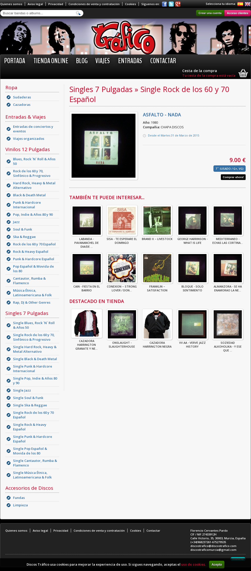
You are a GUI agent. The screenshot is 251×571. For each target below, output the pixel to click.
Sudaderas (22, 97)
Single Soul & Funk (28, 397)
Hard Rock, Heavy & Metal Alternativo (34, 185)
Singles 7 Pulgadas (26, 313)
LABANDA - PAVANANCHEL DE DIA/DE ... (86, 241)
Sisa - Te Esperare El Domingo (122, 239)
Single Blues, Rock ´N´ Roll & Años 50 (34, 325)
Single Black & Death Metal (35, 359)
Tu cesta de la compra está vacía (208, 75)
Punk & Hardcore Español (33, 259)
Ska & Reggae (24, 236)
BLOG (82, 61)
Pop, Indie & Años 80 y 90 (33, 214)
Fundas (19, 497)
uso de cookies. (193, 564)
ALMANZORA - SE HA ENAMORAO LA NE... (227, 286)
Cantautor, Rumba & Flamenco (29, 280)
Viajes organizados (28, 138)
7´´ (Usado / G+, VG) (229, 168)
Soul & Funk (22, 229)
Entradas (130, 61)
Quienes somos (11, 4)
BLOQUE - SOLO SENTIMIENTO (192, 286)
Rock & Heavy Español (30, 251)
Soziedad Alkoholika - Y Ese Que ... (227, 345)
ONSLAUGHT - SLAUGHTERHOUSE (122, 343)
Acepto (217, 564)
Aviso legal (35, 4)
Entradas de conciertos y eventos (33, 128)
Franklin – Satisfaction (157, 286)
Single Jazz (22, 390)
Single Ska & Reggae (30, 405)
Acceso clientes (237, 13)
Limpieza (20, 505)
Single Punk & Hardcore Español (32, 438)
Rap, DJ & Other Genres (31, 302)
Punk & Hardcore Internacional (27, 204)
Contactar (163, 61)
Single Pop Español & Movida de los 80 (30, 450)
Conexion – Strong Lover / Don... (122, 286)
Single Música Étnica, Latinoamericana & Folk (32, 474)
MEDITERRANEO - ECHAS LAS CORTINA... (227, 239)
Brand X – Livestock (157, 237)
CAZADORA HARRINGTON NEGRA (157, 343)
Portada (14, 61)
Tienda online (50, 61)
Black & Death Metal (29, 195)
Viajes (102, 61)
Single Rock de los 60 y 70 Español (33, 414)
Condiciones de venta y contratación (94, 4)
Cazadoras (21, 104)
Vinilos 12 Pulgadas (27, 149)
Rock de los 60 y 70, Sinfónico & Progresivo (31, 173)
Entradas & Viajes (25, 116)
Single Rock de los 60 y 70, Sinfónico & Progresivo (34, 337)
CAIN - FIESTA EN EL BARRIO (86, 286)
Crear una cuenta (210, 13)
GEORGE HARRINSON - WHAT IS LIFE (192, 239)
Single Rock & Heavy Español (29, 426)
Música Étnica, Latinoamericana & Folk (32, 292)
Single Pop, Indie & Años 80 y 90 (35, 380)
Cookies (130, 4)
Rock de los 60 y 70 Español (34, 244)
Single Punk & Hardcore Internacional (32, 368)
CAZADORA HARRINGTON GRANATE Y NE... (86, 343)
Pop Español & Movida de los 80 (33, 268)
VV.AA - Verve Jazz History (192, 343)
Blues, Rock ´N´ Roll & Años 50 (34, 161)
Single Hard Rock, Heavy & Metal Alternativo (34, 349)
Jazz (16, 222)
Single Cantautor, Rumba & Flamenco (35, 462)
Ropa (11, 87)
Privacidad (55, 4)
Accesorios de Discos (29, 488)
